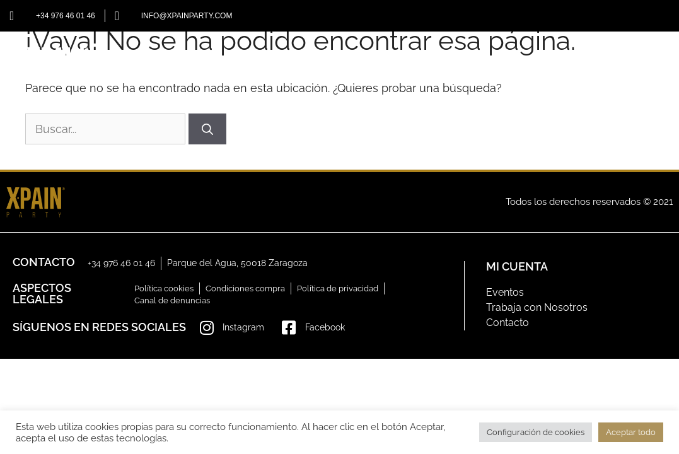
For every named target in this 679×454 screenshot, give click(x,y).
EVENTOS (475, 62)
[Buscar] (207, 129)
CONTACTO (615, 62)
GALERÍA (543, 62)
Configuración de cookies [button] (535, 432)
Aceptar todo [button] (631, 432)
